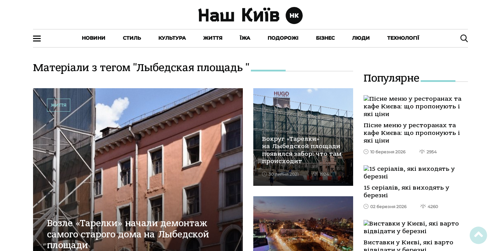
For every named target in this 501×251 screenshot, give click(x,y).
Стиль (132, 38)
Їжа (245, 38)
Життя (212, 38)
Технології (403, 38)
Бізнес (325, 38)
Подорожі (283, 38)
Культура (172, 38)
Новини (93, 38)
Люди (361, 38)
